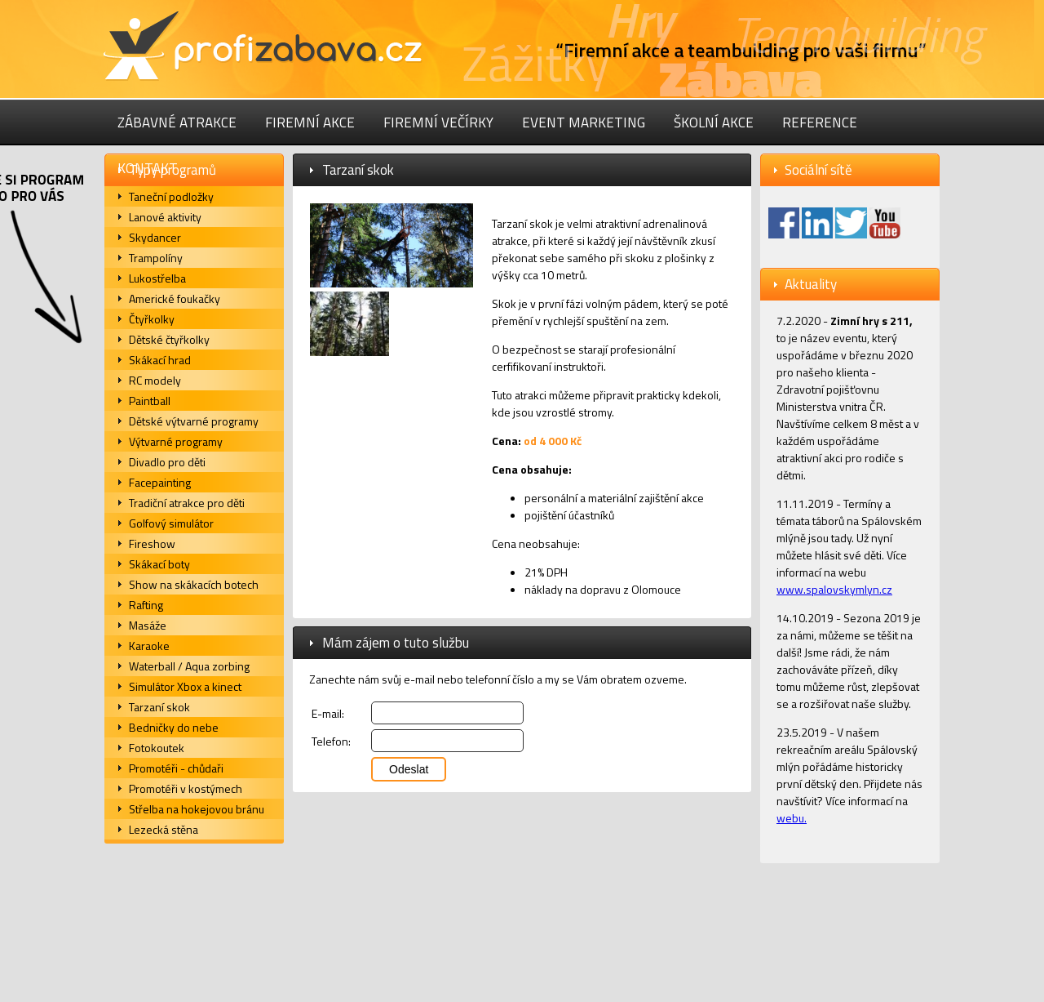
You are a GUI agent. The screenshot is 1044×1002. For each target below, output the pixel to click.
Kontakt (147, 168)
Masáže (147, 625)
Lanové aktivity (165, 216)
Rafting (146, 604)
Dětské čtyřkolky (169, 339)
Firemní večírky (438, 122)
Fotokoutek (156, 747)
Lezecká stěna (163, 829)
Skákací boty (159, 563)
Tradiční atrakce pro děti (187, 502)
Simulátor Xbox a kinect (185, 686)
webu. (791, 817)
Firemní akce (310, 122)
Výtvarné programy (176, 441)
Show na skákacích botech (194, 584)
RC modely (155, 380)
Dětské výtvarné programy (194, 421)
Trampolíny (156, 257)
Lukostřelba (157, 278)
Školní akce (714, 122)
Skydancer (155, 237)
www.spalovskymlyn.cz (834, 589)
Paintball (149, 400)
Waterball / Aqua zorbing (189, 666)
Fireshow (152, 543)
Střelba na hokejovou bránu (196, 808)
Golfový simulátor (171, 523)
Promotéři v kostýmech (185, 788)
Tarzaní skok (159, 706)
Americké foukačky (174, 298)
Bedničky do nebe (174, 727)
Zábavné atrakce (177, 122)
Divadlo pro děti (167, 461)
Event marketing (583, 122)
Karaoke (149, 645)
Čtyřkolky (152, 318)
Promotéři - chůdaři (176, 768)
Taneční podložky (171, 196)
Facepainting (160, 482)
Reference (819, 122)
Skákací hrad (160, 359)
